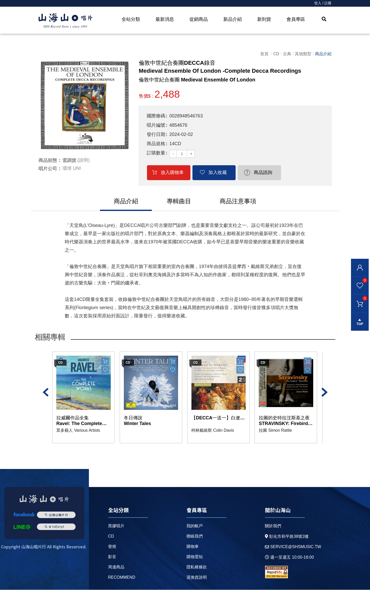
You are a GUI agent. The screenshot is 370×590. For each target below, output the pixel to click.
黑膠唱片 (116, 526)
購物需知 (194, 557)
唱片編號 (156, 125)
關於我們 (272, 526)
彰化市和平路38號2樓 (286, 536)
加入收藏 (211, 172)
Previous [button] (45, 392)
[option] (85, 105)
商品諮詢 (252, 172)
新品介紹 (232, 19)
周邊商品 (116, 567)
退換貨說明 (196, 577)
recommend (121, 577)
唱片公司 (48, 168)
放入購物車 (170, 172)
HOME (65, 21)
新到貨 (264, 19)
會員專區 (295, 19)
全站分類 (131, 19)
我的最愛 (359, 280)
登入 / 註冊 (322, 3)
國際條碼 (156, 115)
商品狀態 (48, 160)
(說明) (83, 160)
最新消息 (164, 19)
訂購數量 (156, 152)
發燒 (112, 547)
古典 (287, 54)
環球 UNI (71, 168)
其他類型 (303, 54)
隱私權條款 (196, 567)
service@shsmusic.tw (292, 547)
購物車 (359, 298)
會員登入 (360, 268)
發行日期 (156, 134)
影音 (112, 557)
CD (276, 54)
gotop (360, 322)
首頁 (264, 54)
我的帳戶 (194, 526)
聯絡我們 (194, 536)
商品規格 (156, 143)
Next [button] (324, 392)
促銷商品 (198, 19)
